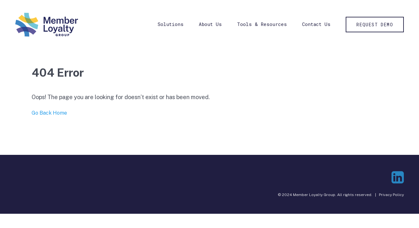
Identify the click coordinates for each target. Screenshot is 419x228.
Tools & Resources (262, 24)
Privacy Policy (391, 195)
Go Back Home (49, 113)
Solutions (171, 24)
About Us (210, 24)
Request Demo (374, 25)
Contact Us (316, 24)
